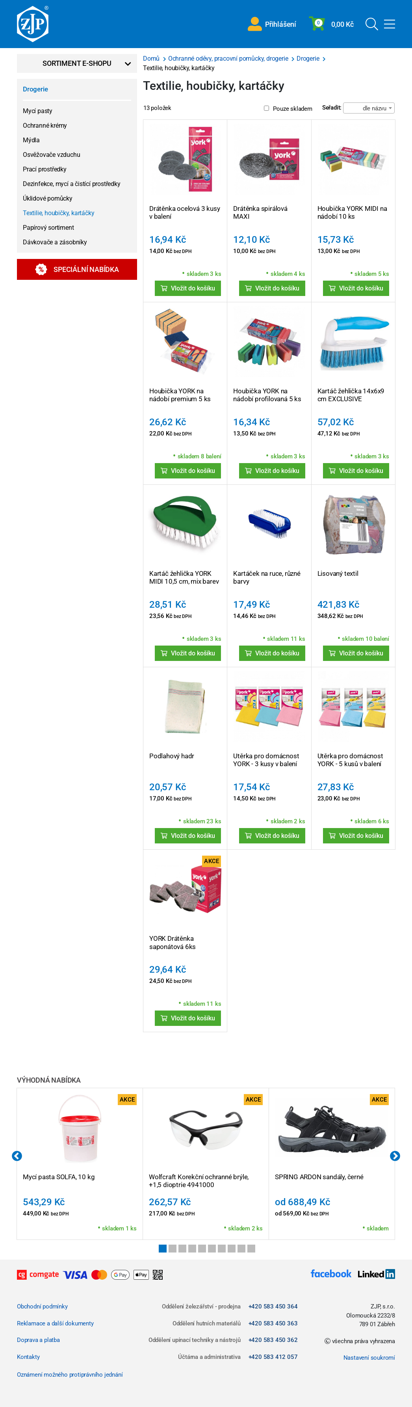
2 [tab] (172, 1249)
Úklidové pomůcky (47, 198)
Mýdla (31, 140)
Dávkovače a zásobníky (55, 242)
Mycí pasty (37, 111)
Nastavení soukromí (369, 1357)
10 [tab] (251, 1249)
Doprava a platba (38, 1340)
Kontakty (28, 1356)
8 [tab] (232, 1249)
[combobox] (369, 108)
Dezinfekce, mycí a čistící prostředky (72, 184)
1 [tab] (163, 1249)
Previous (17, 1156)
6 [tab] (212, 1249)
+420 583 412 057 (273, 1356)
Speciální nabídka (77, 269)
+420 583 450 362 (273, 1340)
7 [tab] (222, 1249)
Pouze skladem (288, 108)
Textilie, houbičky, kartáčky (58, 213)
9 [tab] (241, 1249)
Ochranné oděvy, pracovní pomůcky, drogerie (229, 58)
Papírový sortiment (48, 227)
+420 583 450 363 (273, 1323)
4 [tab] (192, 1249)
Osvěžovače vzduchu (51, 154)
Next (395, 1156)
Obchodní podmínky (42, 1306)
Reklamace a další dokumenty (55, 1323)
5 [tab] (202, 1249)
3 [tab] (182, 1249)
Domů (152, 58)
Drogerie (35, 89)
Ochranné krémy (45, 125)
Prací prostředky (45, 169)
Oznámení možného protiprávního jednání (69, 1374)
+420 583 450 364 (273, 1306)
